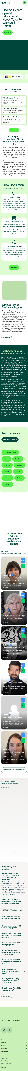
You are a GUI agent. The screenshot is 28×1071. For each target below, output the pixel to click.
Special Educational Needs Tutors (11, 553)
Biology (7, 465)
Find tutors (4, 551)
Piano (6, 459)
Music (18, 471)
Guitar (7, 471)
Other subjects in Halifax (10, 439)
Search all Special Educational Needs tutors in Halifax (13, 770)
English (17, 459)
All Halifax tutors (10, 452)
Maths (19, 478)
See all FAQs (6, 996)
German (7, 478)
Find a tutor (7, 32)
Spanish (19, 465)
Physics (7, 484)
